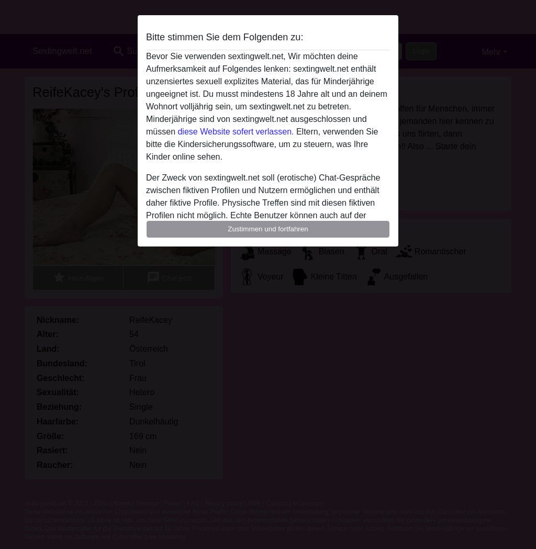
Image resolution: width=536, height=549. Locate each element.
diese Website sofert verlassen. (235, 131)
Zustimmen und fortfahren (268, 229)
